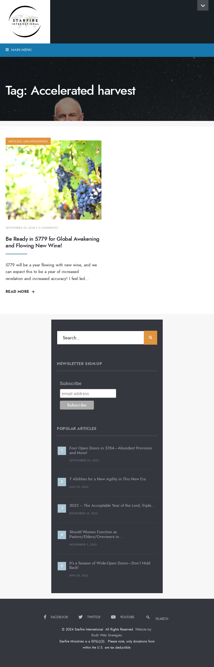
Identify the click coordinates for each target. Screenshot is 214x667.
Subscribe (70, 383)
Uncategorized (35, 141)
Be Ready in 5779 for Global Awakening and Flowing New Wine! (52, 242)
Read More (20, 291)
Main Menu (18, 49)
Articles (15, 141)
